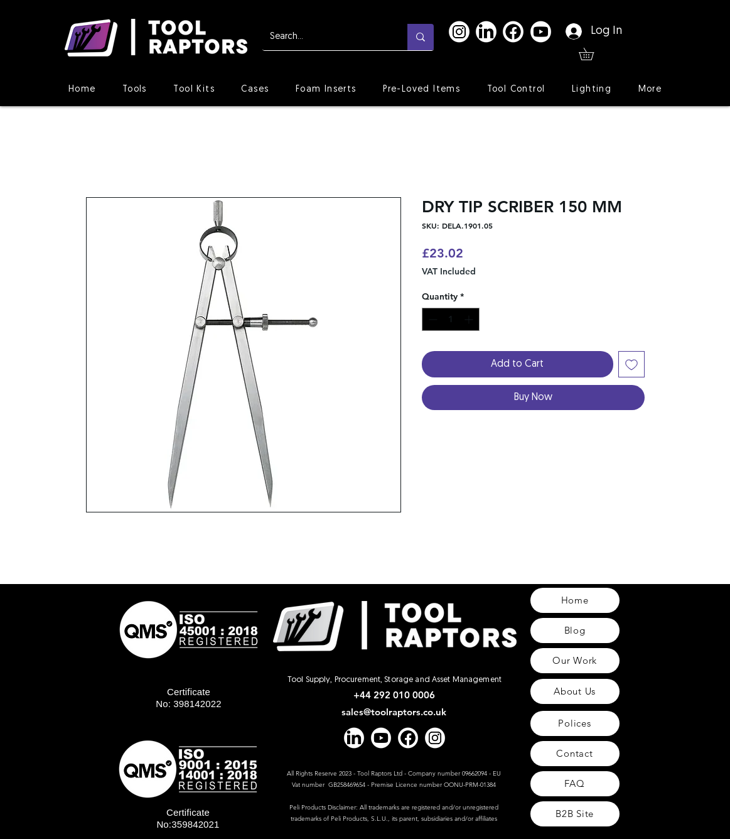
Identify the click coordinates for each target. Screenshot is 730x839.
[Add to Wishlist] (631, 364)
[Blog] (575, 630)
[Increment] (470, 319)
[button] (592, 54)
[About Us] (575, 691)
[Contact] (575, 753)
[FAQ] (575, 783)
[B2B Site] (575, 813)
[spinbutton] (450, 319)
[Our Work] (575, 660)
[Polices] (575, 723)
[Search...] (325, 37)
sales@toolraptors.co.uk (393, 712)
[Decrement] (431, 319)
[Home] (575, 600)
